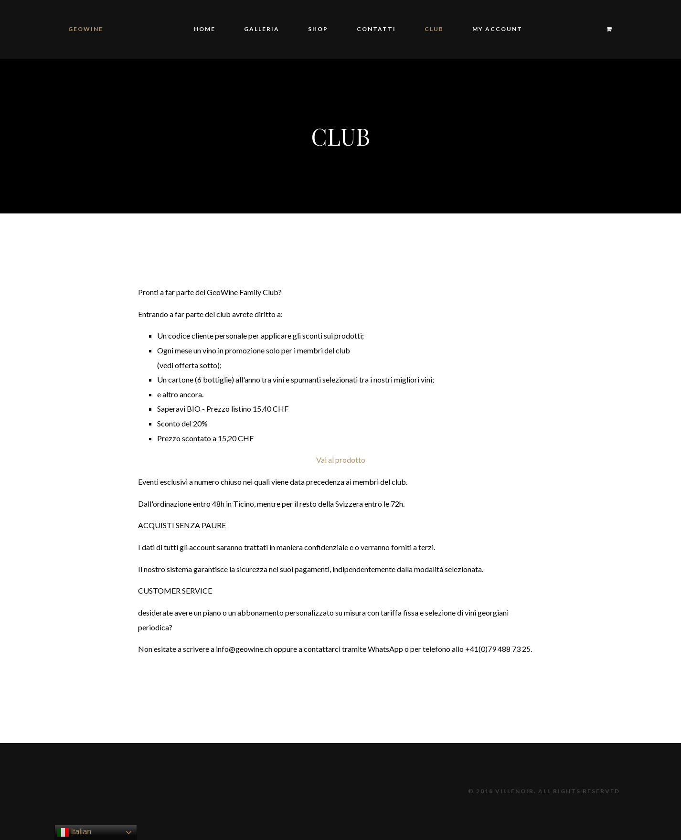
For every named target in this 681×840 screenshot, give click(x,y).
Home (204, 28)
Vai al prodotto (340, 459)
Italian (74, 832)
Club (434, 28)
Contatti (376, 28)
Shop (318, 28)
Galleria (261, 28)
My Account (497, 28)
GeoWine (85, 28)
